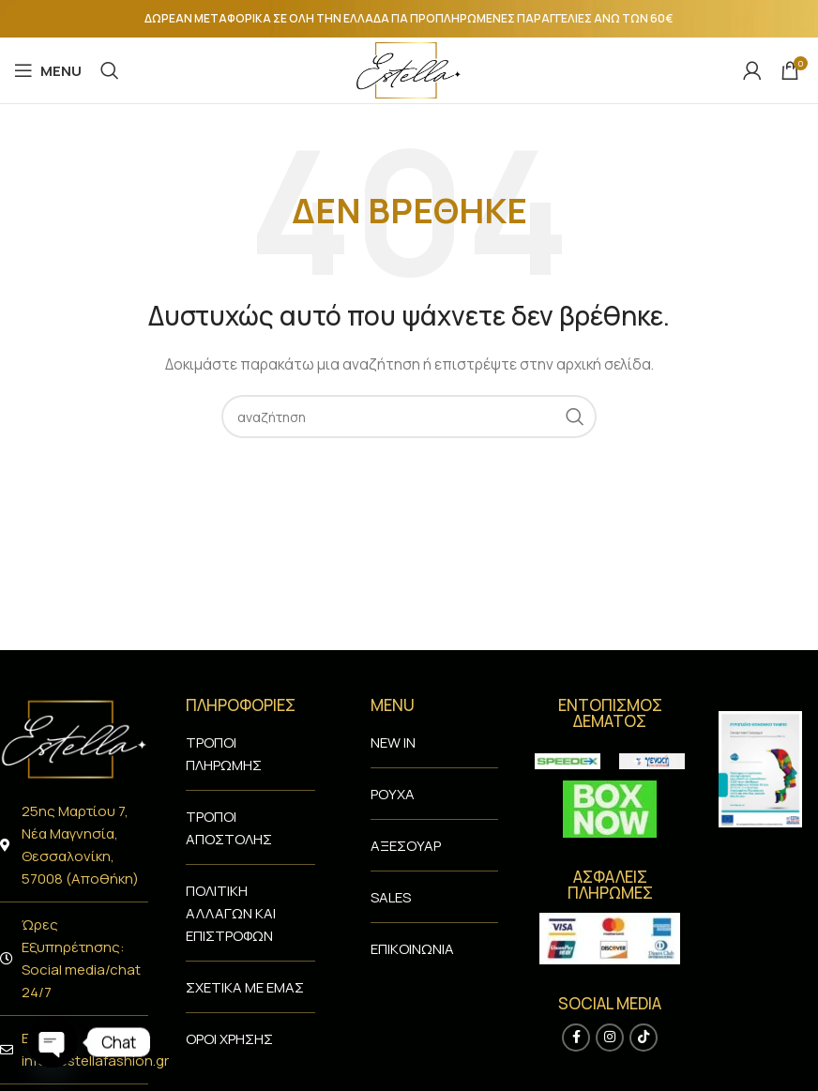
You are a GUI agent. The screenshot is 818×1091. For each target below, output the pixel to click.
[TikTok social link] (643, 1037)
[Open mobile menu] (48, 70)
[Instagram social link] (610, 1037)
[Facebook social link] (576, 1037)
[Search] (110, 70)
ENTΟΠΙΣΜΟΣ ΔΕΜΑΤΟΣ (610, 713)
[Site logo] (408, 69)
